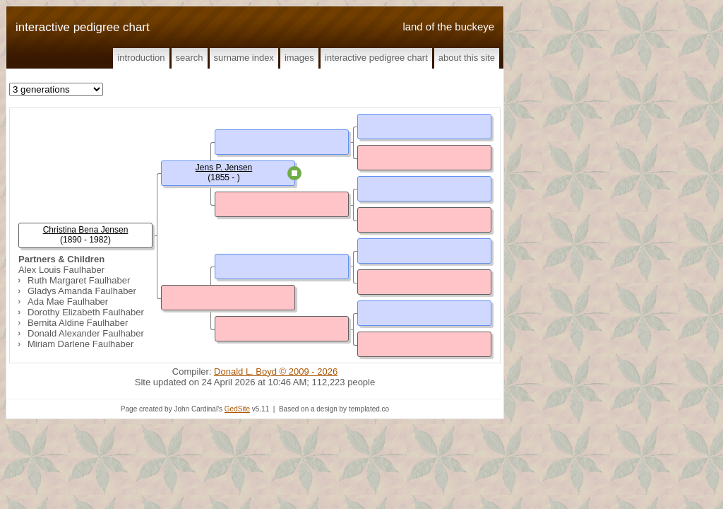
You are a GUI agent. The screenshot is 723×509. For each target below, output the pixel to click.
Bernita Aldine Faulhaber (78, 322)
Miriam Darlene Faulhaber (80, 344)
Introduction (141, 57)
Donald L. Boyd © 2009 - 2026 (275, 371)
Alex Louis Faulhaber (61, 269)
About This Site (466, 57)
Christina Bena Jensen (86, 230)
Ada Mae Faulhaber (68, 301)
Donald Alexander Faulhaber (86, 333)
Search (189, 57)
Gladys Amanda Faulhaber (82, 291)
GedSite (237, 409)
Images (299, 57)
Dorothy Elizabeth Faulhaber (86, 312)
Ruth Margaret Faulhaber (79, 280)
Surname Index (244, 57)
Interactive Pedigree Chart (376, 57)
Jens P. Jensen (224, 167)
